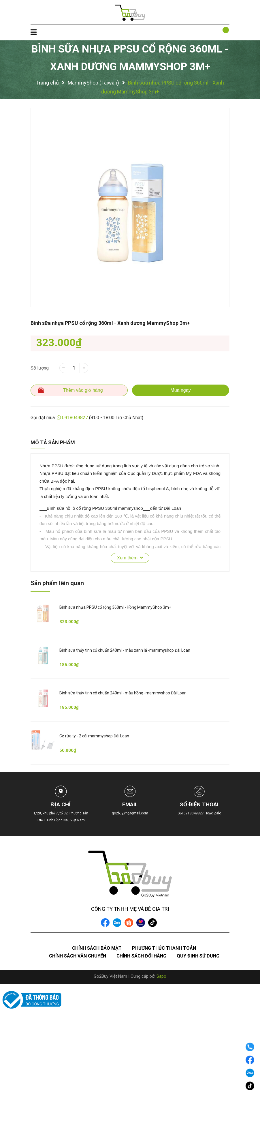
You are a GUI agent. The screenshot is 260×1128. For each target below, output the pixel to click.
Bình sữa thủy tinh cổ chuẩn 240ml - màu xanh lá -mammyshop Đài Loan (124, 650)
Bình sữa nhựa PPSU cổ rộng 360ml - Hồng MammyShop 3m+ (115, 607)
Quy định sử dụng (198, 956)
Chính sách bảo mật (97, 948)
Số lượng (40, 368)
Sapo (161, 976)
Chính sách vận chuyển (77, 956)
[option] (130, 207)
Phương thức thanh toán (164, 948)
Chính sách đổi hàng (141, 956)
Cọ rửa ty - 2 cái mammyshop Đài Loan (94, 736)
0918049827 (75, 417)
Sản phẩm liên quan (57, 583)
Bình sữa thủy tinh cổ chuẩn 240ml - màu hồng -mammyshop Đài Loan (122, 693)
